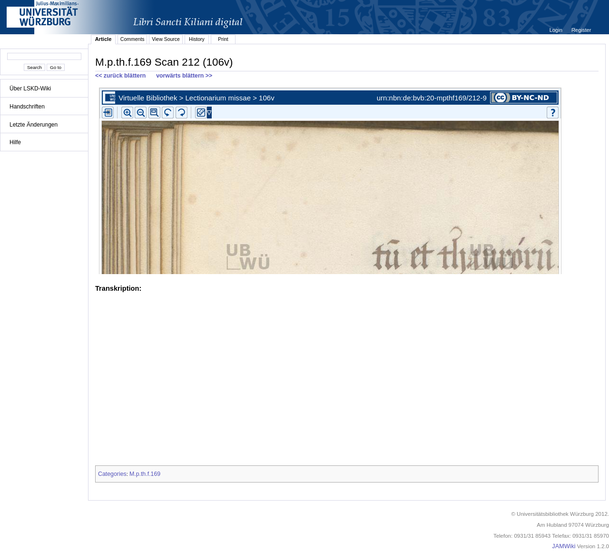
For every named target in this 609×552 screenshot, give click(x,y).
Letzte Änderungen (34, 124)
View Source (166, 39)
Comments (132, 39)
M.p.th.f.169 (144, 474)
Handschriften (27, 106)
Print (223, 39)
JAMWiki (563, 546)
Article (103, 39)
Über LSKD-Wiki (30, 88)
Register (581, 30)
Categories (112, 474)
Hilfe (15, 142)
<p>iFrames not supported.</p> (347, 179)
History (197, 39)
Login (557, 30)
